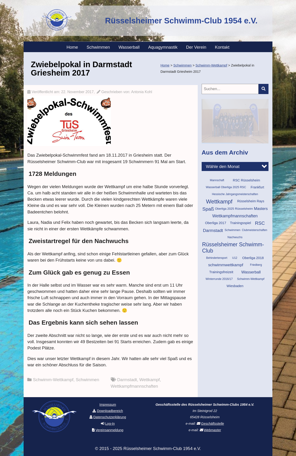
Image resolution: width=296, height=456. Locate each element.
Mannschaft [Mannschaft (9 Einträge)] (217, 180)
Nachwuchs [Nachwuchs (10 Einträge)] (235, 237)
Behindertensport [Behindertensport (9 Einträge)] (216, 258)
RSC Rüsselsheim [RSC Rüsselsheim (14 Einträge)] (246, 180)
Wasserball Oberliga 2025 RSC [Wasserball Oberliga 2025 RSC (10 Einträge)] (226, 187)
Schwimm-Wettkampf (53, 379)
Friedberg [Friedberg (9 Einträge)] (256, 264)
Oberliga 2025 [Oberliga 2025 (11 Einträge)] (224, 208)
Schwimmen (98, 47)
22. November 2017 (77, 92)
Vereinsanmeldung (109, 430)
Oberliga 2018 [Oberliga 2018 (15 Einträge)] (253, 258)
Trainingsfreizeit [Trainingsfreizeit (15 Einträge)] (221, 272)
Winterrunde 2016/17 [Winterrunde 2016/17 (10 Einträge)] (219, 279)
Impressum (107, 404)
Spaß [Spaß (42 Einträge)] (208, 209)
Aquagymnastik (163, 47)
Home (72, 47)
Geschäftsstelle (212, 423)
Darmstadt (127, 379)
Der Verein (196, 47)
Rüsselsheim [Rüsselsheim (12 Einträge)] (244, 208)
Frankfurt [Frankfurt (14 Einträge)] (257, 187)
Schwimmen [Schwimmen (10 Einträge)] (232, 230)
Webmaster (212, 430)
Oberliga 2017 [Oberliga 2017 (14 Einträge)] (215, 223)
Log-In (110, 423)
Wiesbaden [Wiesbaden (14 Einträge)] (235, 286)
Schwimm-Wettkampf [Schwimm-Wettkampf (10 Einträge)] (250, 279)
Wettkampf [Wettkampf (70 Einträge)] (219, 201)
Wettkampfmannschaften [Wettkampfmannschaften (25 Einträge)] (235, 216)
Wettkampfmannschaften (134, 386)
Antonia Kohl (141, 92)
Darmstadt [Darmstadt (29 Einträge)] (213, 230)
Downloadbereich (110, 411)
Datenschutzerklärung (109, 417)
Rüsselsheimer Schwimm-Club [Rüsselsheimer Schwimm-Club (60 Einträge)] (233, 247)
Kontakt (222, 47)
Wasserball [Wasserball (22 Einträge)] (251, 272)
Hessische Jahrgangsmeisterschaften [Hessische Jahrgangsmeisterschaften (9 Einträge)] (235, 194)
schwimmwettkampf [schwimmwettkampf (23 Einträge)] (225, 265)
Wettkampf (149, 379)
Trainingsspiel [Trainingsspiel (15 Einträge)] (240, 223)
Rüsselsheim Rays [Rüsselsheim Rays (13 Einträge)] (250, 201)
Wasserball (129, 47)
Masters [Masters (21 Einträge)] (261, 208)
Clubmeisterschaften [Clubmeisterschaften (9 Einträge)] (254, 230)
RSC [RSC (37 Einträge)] (260, 223)
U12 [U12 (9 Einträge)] (234, 258)
